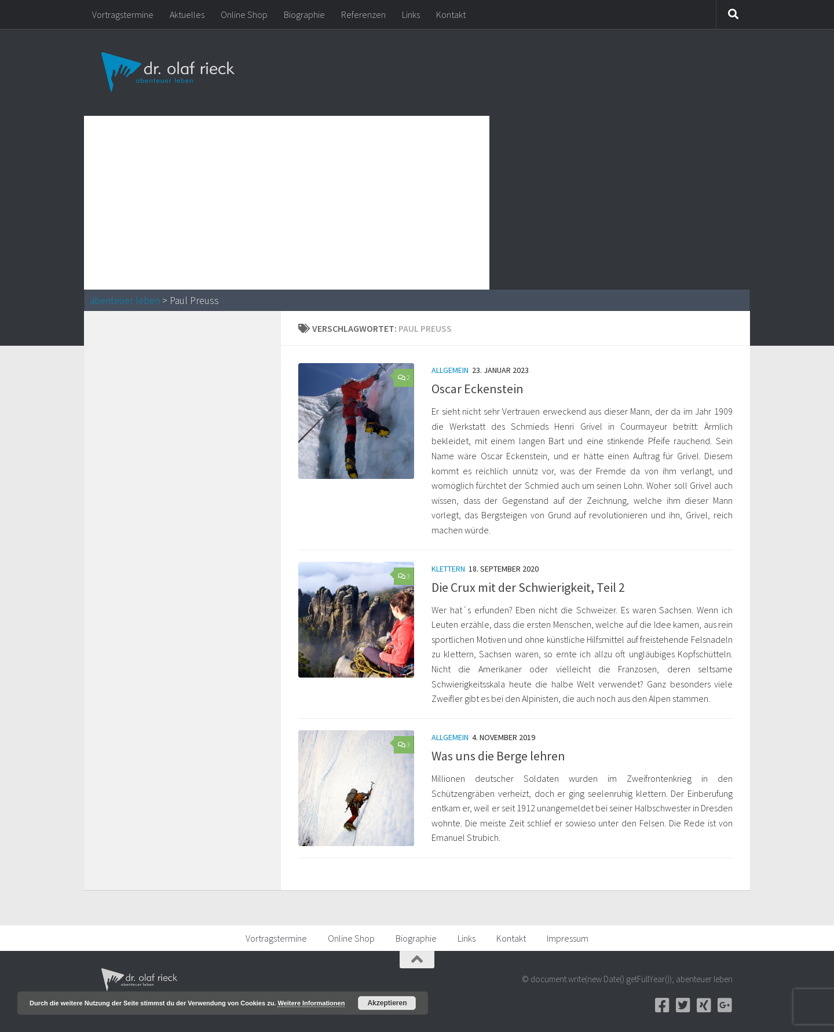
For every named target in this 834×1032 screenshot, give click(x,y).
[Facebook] (662, 1005)
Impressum (567, 938)
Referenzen (363, 14)
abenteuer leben (125, 300)
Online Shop (244, 14)
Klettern (448, 568)
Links (411, 14)
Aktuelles (187, 14)
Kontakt (451, 14)
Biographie (304, 14)
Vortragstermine (122, 14)
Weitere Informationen (311, 1003)
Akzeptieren (387, 1003)
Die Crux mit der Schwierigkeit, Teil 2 (528, 587)
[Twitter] (683, 1005)
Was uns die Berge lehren (498, 756)
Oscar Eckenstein (477, 388)
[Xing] (704, 1005)
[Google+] (724, 1005)
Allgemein (450, 370)
